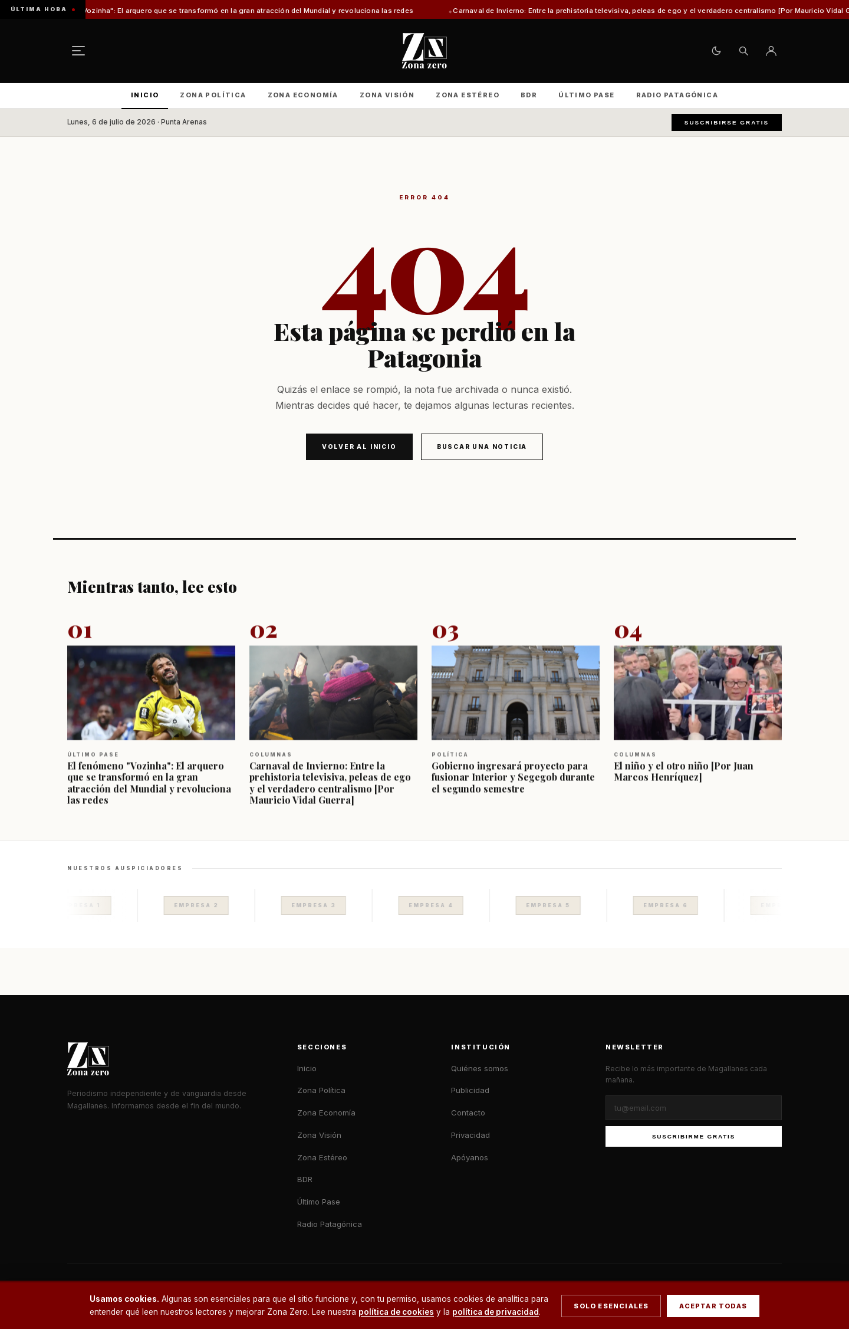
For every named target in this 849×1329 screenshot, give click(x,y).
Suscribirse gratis (727, 122)
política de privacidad (495, 1312)
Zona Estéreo (467, 95)
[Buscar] (743, 51)
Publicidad (470, 1090)
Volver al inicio (359, 446)
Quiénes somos (479, 1068)
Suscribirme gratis (693, 1136)
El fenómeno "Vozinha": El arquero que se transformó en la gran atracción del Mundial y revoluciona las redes (239, 10)
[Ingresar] (771, 50)
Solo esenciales (611, 1306)
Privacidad (470, 1135)
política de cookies (396, 1312)
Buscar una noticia (482, 446)
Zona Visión (387, 95)
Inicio (145, 95)
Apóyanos (469, 1157)
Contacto (468, 1112)
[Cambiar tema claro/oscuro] (716, 51)
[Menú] (78, 50)
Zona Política (213, 95)
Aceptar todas (713, 1306)
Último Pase (586, 95)
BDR (529, 95)
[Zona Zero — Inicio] (424, 50)
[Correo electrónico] (694, 1107)
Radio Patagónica (677, 95)
